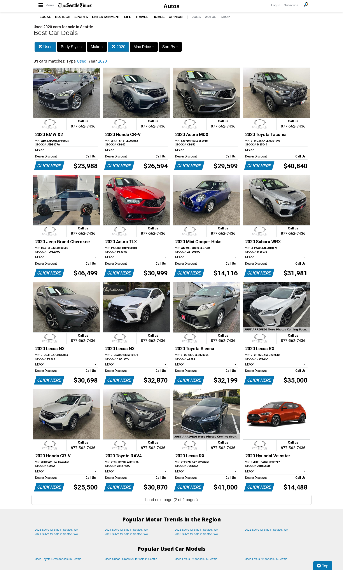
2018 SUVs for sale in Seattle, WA (196, 534)
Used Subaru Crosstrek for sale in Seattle (131, 559)
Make (97, 47)
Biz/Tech (62, 17)
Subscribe (291, 5)
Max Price (144, 47)
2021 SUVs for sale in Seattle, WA (56, 534)
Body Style (71, 47)
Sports (81, 17)
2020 (118, 46)
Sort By (170, 47)
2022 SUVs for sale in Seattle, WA (266, 529)
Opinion (175, 17)
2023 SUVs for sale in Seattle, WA (196, 529)
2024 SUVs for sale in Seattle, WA (126, 529)
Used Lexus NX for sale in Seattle (266, 559)
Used (45, 46)
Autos (171, 6)
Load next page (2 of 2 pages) (171, 500)
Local (45, 17)
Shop (225, 17)
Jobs (196, 17)
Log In (275, 5)
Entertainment (106, 17)
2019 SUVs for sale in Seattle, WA (126, 534)
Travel (141, 17)
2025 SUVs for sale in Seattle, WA (56, 529)
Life (127, 17)
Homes (158, 17)
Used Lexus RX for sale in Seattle (196, 559)
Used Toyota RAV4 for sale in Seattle (58, 559)
